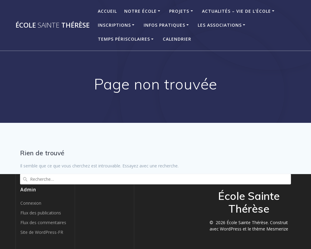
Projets (179, 11)
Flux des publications (40, 213)
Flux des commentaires (43, 222)
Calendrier (177, 39)
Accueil (107, 11)
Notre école (140, 11)
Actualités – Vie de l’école (236, 11)
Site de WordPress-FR (41, 232)
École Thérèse (52, 25)
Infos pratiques (164, 25)
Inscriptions (114, 25)
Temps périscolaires (124, 39)
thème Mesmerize (270, 229)
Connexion (30, 203)
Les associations (220, 25)
